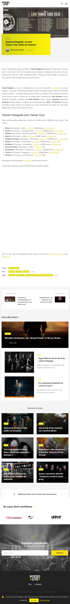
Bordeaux (18, 271)
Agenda (8, 38)
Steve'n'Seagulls (13, 268)
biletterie (31, 136)
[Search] (62, 3)
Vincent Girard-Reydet (17, 50)
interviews (5, 257)
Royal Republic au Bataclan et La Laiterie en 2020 (46, 300)
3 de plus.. (56, 275)
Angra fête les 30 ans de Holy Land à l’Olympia (51, 359)
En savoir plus (45, 600)
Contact (38, 584)
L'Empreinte (20, 275)
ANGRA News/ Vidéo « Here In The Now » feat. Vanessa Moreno (35, 494)
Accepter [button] (34, 600)
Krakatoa (11, 275)
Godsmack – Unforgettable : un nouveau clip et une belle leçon (25, 301)
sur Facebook (49, 128)
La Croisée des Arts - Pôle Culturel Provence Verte (39, 275)
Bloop (54, 592)
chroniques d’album (55, 254)
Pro (30, 584)
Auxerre (11, 271)
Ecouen (26, 271)
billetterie (30, 128)
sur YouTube (56, 88)
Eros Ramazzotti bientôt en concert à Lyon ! (50, 384)
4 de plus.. (32, 271)
